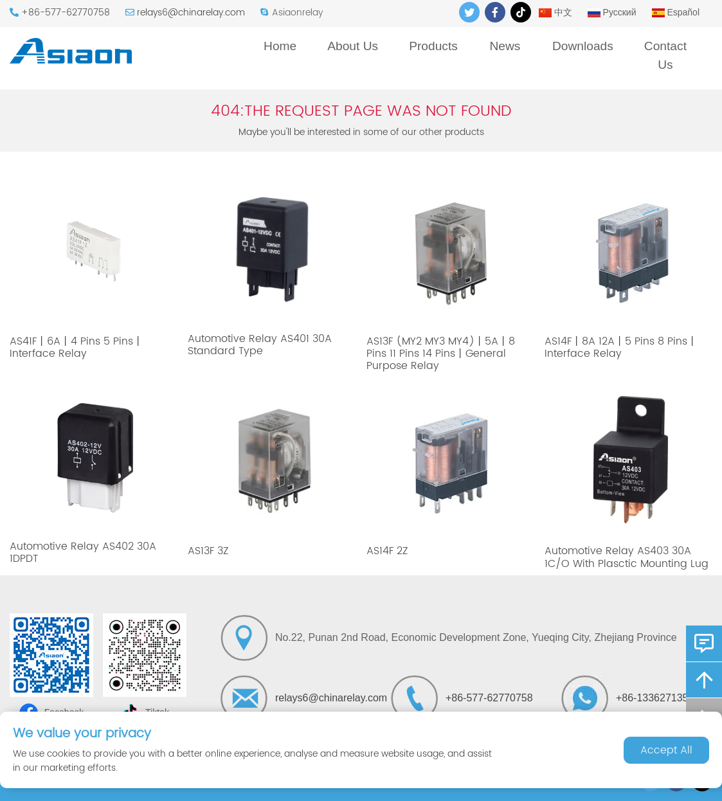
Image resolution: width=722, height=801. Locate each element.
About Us (352, 46)
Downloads (582, 46)
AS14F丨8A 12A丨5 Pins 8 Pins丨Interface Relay (621, 347)
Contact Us (665, 55)
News (504, 46)
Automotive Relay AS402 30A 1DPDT (83, 552)
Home (280, 46)
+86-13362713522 (657, 697)
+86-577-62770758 (65, 12)
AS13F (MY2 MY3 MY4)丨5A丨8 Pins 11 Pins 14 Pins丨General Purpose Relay (440, 353)
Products (433, 46)
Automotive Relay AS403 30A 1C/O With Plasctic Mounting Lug (626, 557)
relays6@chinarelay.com (191, 12)
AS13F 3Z (208, 551)
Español (675, 12)
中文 (555, 12)
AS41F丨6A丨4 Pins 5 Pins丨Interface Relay (76, 347)
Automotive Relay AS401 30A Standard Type (260, 344)
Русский (612, 12)
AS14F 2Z (387, 551)
